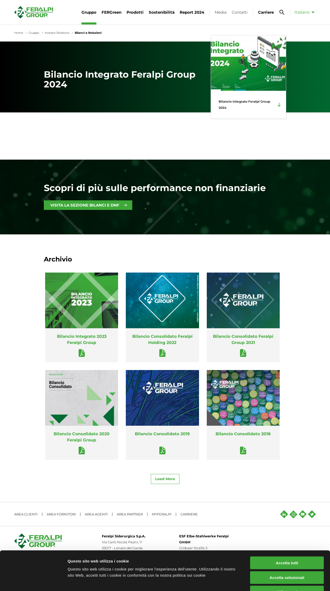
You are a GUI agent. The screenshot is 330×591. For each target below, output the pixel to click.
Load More (165, 479)
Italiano (302, 12)
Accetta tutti (287, 529)
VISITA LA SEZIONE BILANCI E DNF (84, 205)
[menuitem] (303, 12)
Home (18, 33)
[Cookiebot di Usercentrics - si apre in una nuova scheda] (33, 581)
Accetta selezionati (286, 544)
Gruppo (34, 33)
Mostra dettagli (271, 581)
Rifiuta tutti (287, 558)
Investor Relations (57, 33)
